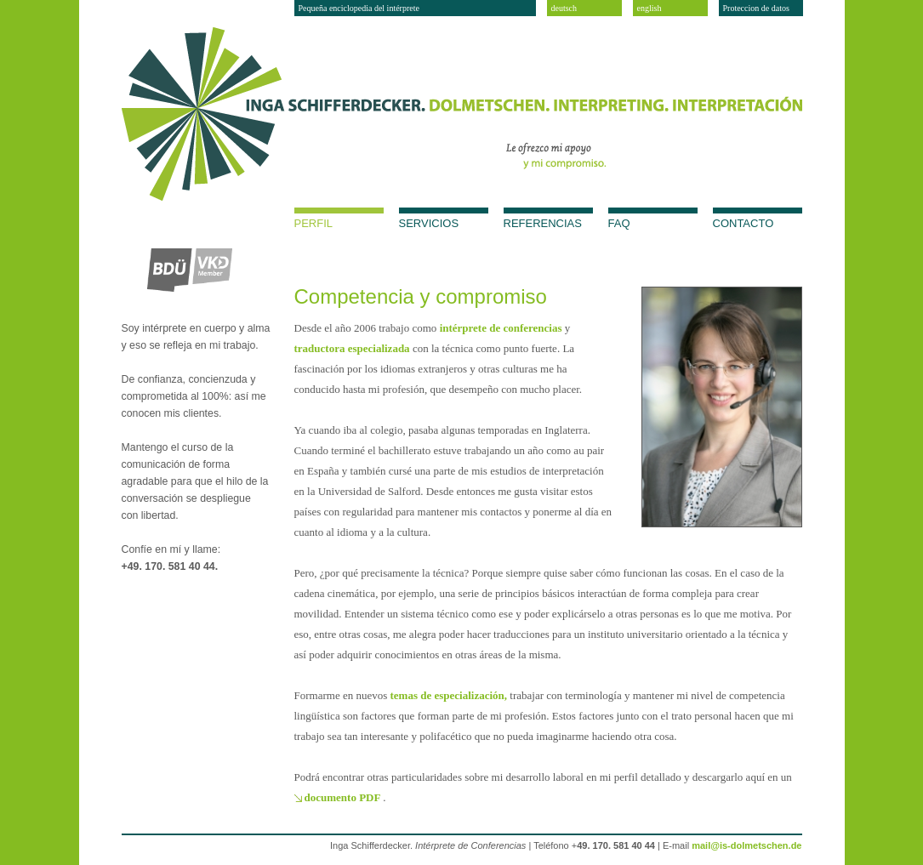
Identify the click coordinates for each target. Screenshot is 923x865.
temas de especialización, (450, 695)
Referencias (543, 223)
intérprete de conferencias (502, 328)
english (649, 8)
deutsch (564, 8)
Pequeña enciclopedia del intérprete (359, 8)
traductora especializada (353, 348)
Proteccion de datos (756, 8)
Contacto (743, 223)
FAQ (619, 223)
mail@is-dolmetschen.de (746, 845)
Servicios (429, 223)
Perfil (313, 223)
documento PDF (344, 797)
